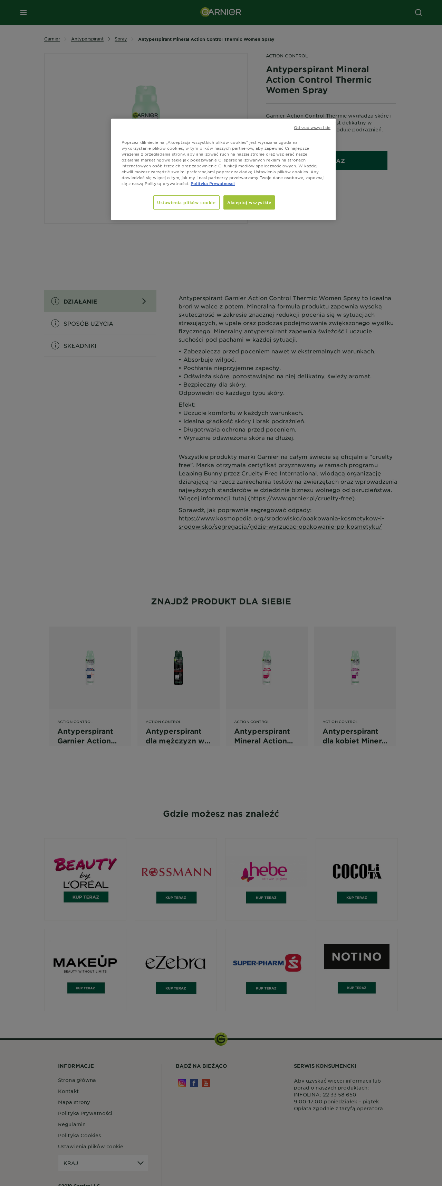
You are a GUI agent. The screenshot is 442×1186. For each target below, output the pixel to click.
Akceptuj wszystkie (249, 202)
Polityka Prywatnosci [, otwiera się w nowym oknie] (213, 183)
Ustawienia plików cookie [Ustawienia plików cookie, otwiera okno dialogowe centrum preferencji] (186, 202)
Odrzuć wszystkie (312, 127)
